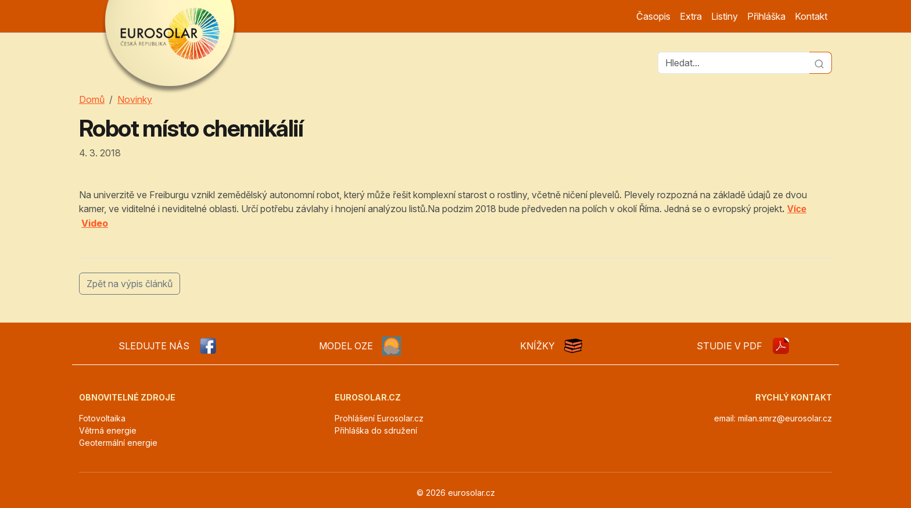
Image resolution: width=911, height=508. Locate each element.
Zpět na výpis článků (130, 283)
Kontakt (811, 16)
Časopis (653, 16)
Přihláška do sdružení (376, 430)
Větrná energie (108, 430)
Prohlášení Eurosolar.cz (379, 418)
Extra (691, 16)
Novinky (134, 99)
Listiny (724, 16)
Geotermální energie (118, 443)
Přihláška (766, 16)
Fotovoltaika (102, 418)
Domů (92, 99)
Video (94, 223)
